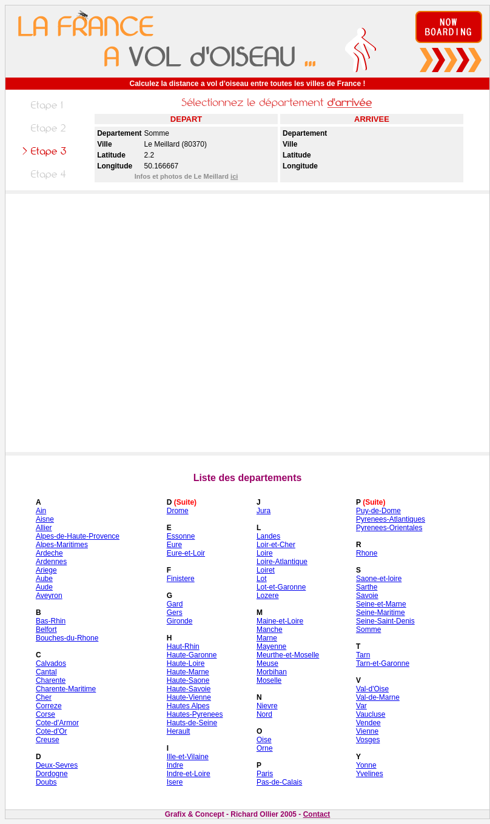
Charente (50, 680)
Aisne (45, 519)
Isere (175, 782)
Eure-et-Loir (186, 553)
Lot (262, 578)
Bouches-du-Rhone (67, 638)
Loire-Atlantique (282, 561)
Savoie (367, 595)
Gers (175, 612)
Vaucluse (370, 714)
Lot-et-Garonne (281, 587)
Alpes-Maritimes (62, 544)
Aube (44, 578)
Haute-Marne (188, 672)
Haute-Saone (188, 680)
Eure (174, 544)
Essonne (181, 536)
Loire (265, 553)
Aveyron (49, 595)
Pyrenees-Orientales (389, 527)
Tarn (363, 655)
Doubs (46, 782)
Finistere (181, 578)
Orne (265, 748)
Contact (317, 814)
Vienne (367, 731)
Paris (265, 773)
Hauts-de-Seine (192, 723)
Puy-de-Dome (378, 511)
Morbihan (272, 672)
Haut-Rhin (183, 646)
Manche (270, 629)
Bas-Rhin (50, 621)
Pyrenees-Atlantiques (390, 519)
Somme (368, 629)
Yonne (366, 765)
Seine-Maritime (380, 612)
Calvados (51, 663)
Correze (49, 706)
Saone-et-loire (378, 578)
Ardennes (51, 561)
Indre (175, 765)
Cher (44, 697)
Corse (45, 714)
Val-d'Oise (372, 689)
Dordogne (52, 773)
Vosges (368, 740)
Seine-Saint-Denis (385, 621)
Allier (44, 527)
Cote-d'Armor (57, 723)
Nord (264, 714)
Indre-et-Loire (188, 773)
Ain (41, 511)
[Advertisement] (129, 323)
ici (234, 176)
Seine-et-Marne (381, 604)
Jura (263, 511)
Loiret (266, 570)
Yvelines (369, 773)
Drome (178, 511)
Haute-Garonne (192, 655)
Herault (178, 731)
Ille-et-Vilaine (188, 757)
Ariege (46, 570)
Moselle (269, 680)
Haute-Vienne (189, 697)
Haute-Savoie (189, 689)
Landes (268, 536)
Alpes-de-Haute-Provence (77, 536)
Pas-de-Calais (279, 782)
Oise (264, 740)
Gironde (180, 621)
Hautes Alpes (188, 706)
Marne (267, 638)
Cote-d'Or (51, 731)
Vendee (368, 723)
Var (361, 706)
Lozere (268, 595)
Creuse (47, 740)
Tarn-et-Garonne (382, 663)
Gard (175, 604)
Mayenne (271, 646)
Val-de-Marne (378, 697)
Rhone (366, 553)
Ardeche (49, 553)
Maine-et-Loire (280, 621)
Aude (44, 587)
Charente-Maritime (66, 689)
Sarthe (366, 587)
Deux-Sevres (57, 765)
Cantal (46, 672)
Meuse (267, 663)
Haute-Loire (186, 663)
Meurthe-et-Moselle (288, 655)
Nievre (267, 706)
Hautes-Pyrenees (195, 714)
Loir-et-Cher (276, 544)
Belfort (46, 629)
